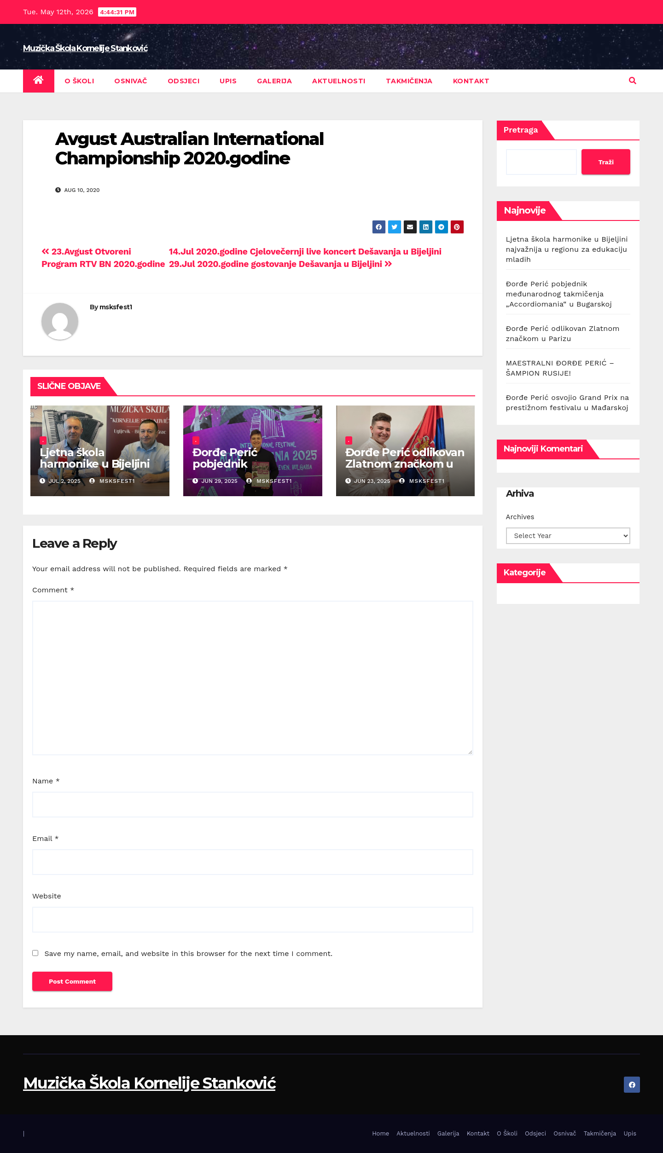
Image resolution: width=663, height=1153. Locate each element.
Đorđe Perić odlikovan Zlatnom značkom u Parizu (405, 464)
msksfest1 (115, 307)
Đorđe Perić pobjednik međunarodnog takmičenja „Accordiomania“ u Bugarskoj (559, 293)
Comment (53, 589)
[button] (632, 80)
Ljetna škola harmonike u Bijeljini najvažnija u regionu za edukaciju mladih (95, 469)
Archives (520, 517)
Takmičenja (409, 81)
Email (45, 838)
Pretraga (521, 129)
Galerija (274, 81)
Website (46, 896)
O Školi (79, 81)
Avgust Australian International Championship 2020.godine (189, 148)
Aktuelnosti (339, 81)
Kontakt (471, 81)
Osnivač (130, 81)
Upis (228, 81)
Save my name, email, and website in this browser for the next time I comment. (188, 953)
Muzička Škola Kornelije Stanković (85, 48)
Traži (606, 162)
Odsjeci (184, 81)
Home (380, 1133)
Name (46, 780)
